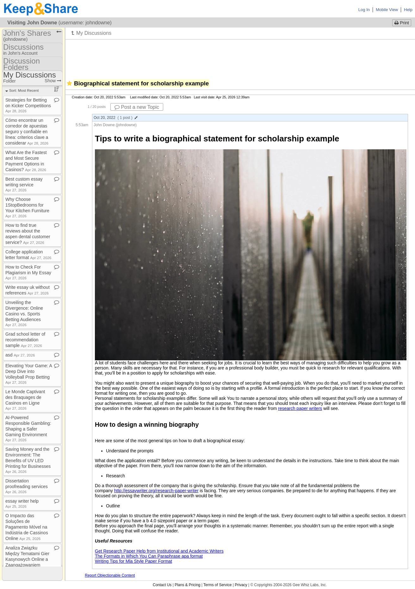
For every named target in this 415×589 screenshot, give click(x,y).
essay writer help (22, 503)
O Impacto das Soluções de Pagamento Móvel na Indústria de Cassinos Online (26, 527)
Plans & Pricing (187, 585)
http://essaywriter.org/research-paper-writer (156, 490)
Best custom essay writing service (24, 184)
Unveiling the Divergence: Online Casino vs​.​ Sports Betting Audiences (24, 313)
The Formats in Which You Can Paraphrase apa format (149, 556)
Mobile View (387, 9)
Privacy (241, 585)
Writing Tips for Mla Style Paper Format (133, 561)
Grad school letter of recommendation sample (25, 340)
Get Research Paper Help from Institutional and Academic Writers (159, 551)
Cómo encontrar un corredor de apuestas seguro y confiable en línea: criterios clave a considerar (26, 132)
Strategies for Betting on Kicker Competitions (28, 105)
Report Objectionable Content (110, 575)
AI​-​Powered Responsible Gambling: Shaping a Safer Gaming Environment (28, 428)
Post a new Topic (137, 107)
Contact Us (162, 585)
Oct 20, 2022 (116, 117)
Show (53, 80)
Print (401, 22)
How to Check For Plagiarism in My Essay (28, 272)
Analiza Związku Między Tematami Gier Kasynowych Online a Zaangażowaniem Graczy (27, 559)
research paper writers (300, 408)
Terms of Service (217, 585)
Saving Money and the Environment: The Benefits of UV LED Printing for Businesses (28, 460)
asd (20, 354)
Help (408, 9)
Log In (364, 9)
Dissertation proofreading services (26, 486)
